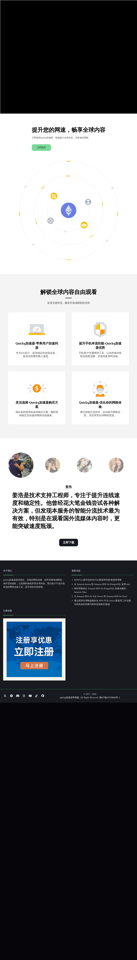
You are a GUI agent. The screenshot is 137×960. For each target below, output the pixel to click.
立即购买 (41, 147)
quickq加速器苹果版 (69, 697)
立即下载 (68, 542)
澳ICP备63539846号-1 (109, 697)
